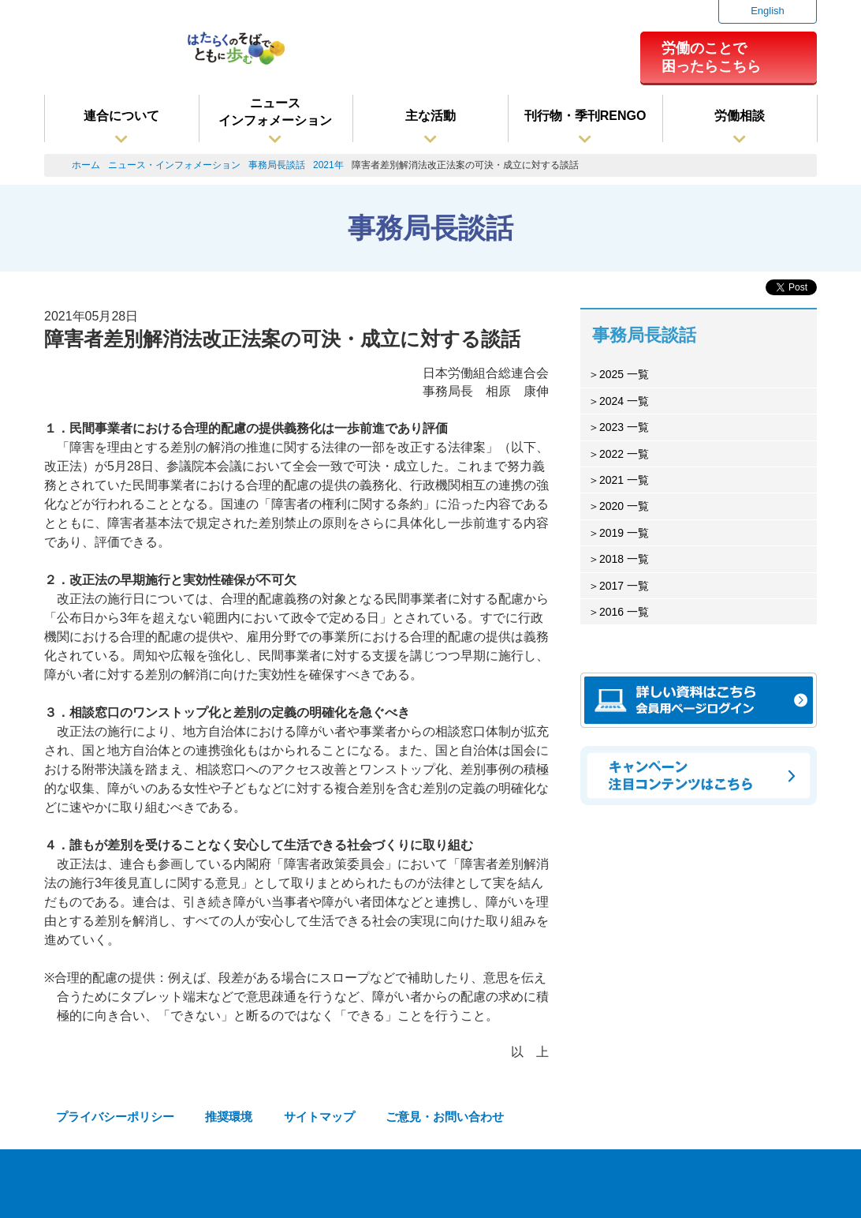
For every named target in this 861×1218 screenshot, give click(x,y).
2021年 (328, 165)
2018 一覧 (624, 559)
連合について (121, 115)
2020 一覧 (624, 506)
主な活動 (430, 115)
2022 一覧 (624, 454)
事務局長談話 (276, 165)
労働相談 (739, 115)
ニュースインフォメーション (275, 111)
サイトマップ (319, 1116)
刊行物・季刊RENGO (585, 115)
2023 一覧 (624, 427)
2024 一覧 (624, 401)
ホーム (86, 165)
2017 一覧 (624, 585)
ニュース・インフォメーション (174, 165)
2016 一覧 (624, 611)
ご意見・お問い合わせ (445, 1116)
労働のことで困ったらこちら (711, 56)
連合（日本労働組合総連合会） (108, 54)
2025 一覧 (624, 374)
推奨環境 (228, 1116)
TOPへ (805, 1186)
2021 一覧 (624, 480)
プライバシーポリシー (115, 1116)
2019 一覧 (624, 533)
